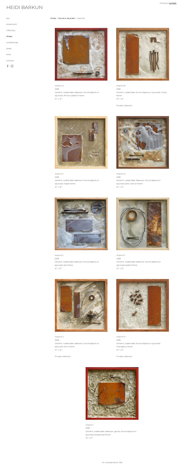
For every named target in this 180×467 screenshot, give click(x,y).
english (172, 3)
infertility (10, 30)
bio (7, 18)
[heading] (15, 7)
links (8, 54)
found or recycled (66, 18)
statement (11, 24)
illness (9, 36)
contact (10, 60)
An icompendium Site (112, 462)
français (164, 3)
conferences (12, 42)
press (8, 48)
